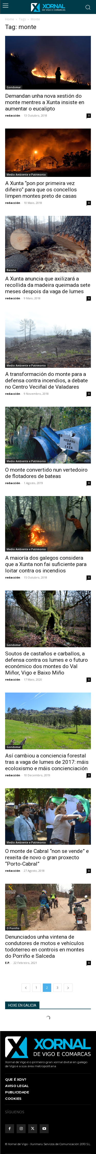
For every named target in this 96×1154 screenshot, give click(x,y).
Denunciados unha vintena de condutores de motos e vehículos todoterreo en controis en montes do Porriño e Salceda (44, 946)
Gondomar (14, 87)
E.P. (7, 963)
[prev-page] (26, 987)
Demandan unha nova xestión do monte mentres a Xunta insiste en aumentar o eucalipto (44, 102)
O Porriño (13, 928)
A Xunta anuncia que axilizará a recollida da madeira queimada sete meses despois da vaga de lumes (47, 285)
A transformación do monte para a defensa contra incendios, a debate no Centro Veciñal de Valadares (46, 380)
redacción (12, 115)
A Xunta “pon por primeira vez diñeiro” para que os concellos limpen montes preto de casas (41, 189)
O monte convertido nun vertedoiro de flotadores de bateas (46, 473)
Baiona (11, 270)
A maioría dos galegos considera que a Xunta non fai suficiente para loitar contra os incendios (46, 564)
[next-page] (68, 987)
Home (9, 19)
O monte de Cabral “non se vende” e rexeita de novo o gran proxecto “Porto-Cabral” (47, 857)
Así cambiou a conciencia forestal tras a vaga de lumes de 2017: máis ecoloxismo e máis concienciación (47, 762)
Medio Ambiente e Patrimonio (26, 174)
